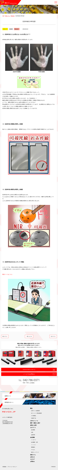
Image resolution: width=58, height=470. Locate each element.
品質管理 (33, 434)
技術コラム (33, 454)
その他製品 (33, 415)
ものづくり (33, 427)
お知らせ (32, 457)
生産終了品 (33, 418)
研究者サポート (9, 402)
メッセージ (33, 439)
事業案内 (33, 447)
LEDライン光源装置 (35, 410)
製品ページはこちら (7, 274)
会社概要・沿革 (34, 442)
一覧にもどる (29, 336)
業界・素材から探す (35, 423)
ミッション (33, 444)
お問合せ (32, 461)
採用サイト (8, 396)
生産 (32, 432)
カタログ (32, 459)
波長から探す (33, 425)
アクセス (33, 449)
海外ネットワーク (35, 452)
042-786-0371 (31, 380)
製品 (31, 408)
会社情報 (32, 437)
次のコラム (53, 336)
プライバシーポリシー (12, 466)
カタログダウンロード (29, 369)
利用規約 (4, 466)
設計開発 (33, 429)
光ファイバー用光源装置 (36, 413)
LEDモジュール (34, 420)
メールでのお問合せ (29, 374)
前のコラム (4, 336)
